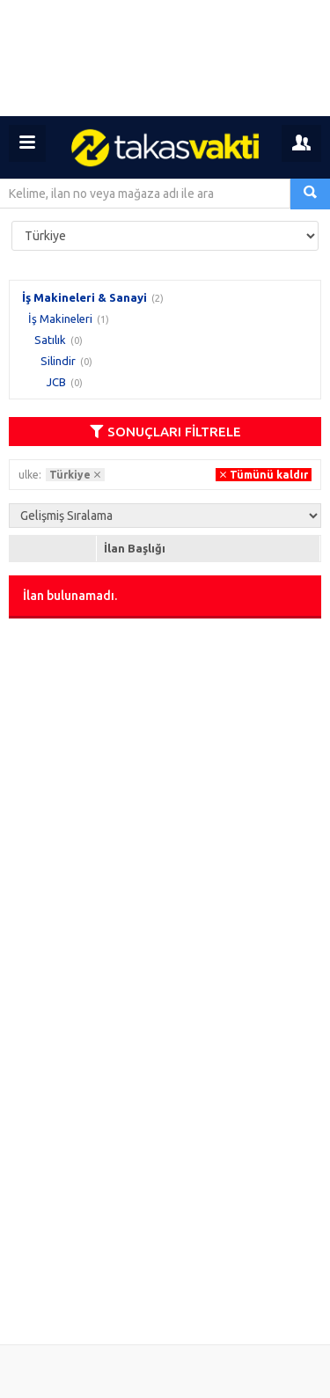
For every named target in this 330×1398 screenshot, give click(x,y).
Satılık (50, 339)
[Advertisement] (165, 58)
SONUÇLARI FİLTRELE (165, 431)
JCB (56, 382)
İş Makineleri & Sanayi (84, 297)
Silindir (58, 361)
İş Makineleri (60, 318)
